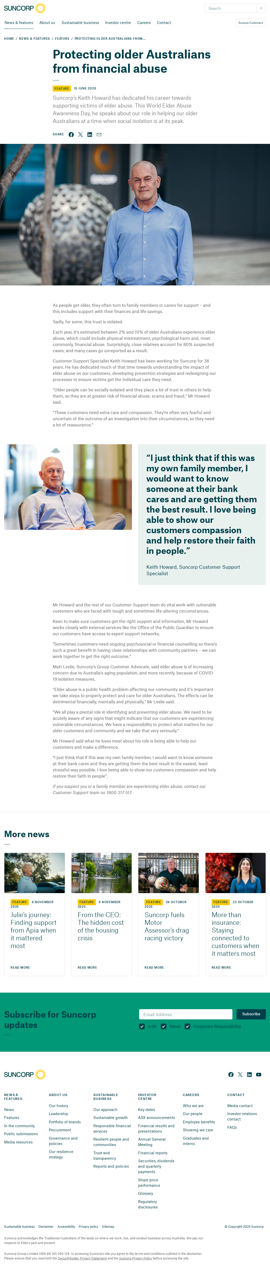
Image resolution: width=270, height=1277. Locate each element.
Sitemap (108, 1226)
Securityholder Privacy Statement (82, 1258)
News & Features (34, 38)
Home (9, 38)
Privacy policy (88, 1226)
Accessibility (66, 1226)
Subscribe (251, 1014)
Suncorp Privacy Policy (135, 1258)
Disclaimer (46, 1226)
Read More (20, 967)
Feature (62, 38)
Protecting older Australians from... (110, 38)
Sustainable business (19, 1226)
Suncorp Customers (250, 22)
